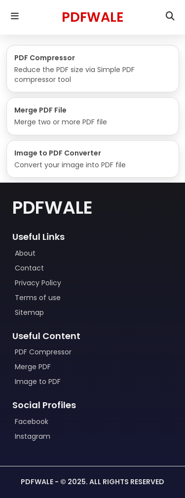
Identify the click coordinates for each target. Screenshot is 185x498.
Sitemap (29, 312)
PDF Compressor (43, 352)
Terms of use (38, 298)
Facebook (31, 421)
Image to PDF (38, 381)
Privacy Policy (38, 283)
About (25, 253)
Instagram (32, 436)
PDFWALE (93, 17)
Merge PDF (33, 367)
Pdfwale (52, 207)
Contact (29, 268)
